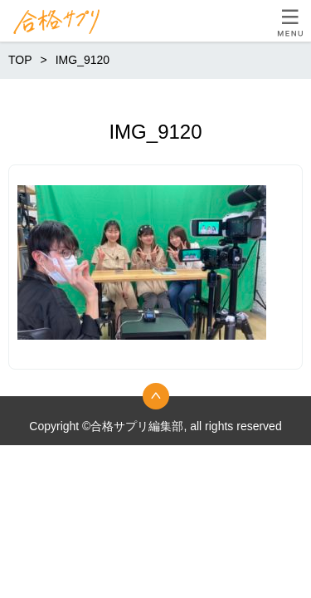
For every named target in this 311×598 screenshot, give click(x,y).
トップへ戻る (156, 396)
